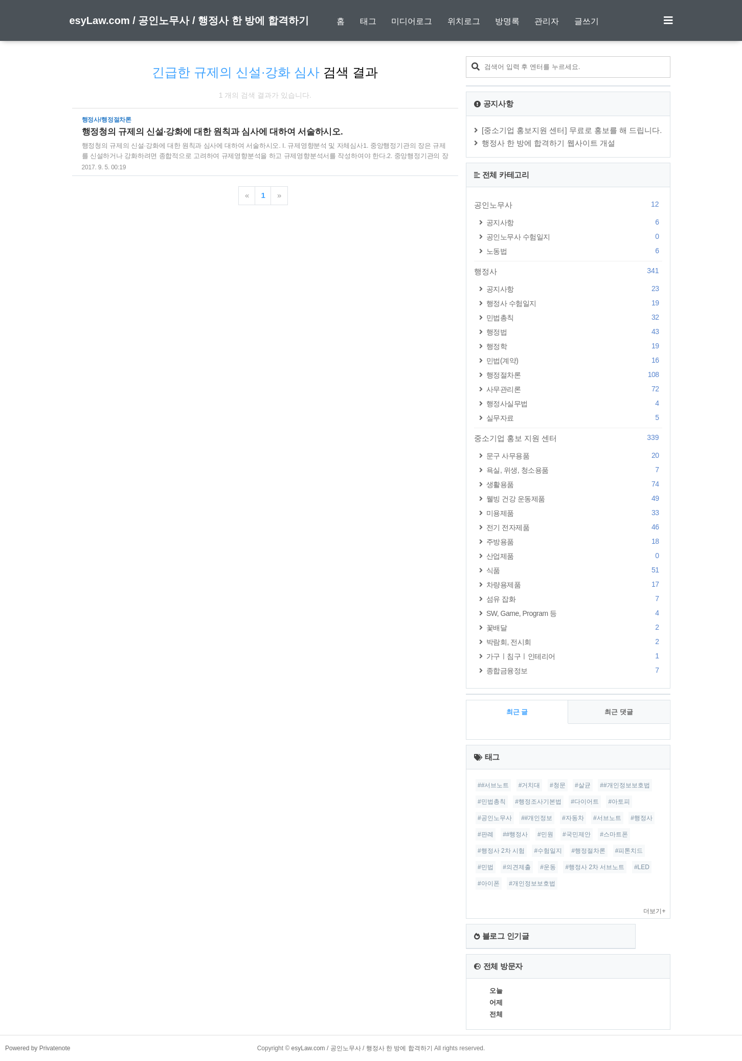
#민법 (485, 867)
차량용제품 (574, 584)
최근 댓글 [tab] (618, 712)
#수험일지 (548, 850)
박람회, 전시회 (574, 641)
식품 (574, 570)
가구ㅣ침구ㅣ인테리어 (574, 656)
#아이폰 (489, 883)
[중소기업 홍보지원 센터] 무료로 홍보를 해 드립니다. (572, 130)
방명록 (507, 21)
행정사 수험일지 (574, 303)
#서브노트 (607, 818)
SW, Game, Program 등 (574, 613)
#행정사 (642, 818)
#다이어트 (585, 801)
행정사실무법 (574, 403)
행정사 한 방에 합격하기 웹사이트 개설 (548, 143)
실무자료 (574, 417)
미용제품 (574, 513)
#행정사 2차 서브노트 (594, 867)
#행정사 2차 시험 (501, 850)
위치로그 (463, 21)
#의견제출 (517, 867)
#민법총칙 (492, 801)
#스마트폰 (614, 834)
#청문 (558, 785)
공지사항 (574, 222)
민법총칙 (574, 317)
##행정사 (515, 834)
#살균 (583, 785)
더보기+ (654, 911)
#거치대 (530, 785)
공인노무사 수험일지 (574, 236)
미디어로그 (411, 21)
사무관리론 (574, 389)
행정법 (574, 331)
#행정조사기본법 (538, 801)
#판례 (485, 834)
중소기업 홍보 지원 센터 (568, 438)
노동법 (574, 251)
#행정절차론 (589, 850)
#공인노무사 (495, 818)
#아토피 (619, 801)
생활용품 (574, 484)
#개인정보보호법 (532, 883)
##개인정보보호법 (624, 785)
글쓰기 (586, 21)
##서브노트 (493, 785)
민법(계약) (574, 360)
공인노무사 (568, 204)
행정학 (574, 346)
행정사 (568, 271)
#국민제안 (577, 834)
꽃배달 (574, 627)
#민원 (545, 834)
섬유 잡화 (574, 598)
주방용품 (574, 541)
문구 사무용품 (574, 455)
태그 (368, 21)
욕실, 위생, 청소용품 (574, 470)
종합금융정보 (574, 670)
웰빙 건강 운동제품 (574, 498)
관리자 (546, 21)
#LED (641, 867)
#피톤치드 (629, 850)
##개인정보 (536, 818)
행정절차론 (574, 374)
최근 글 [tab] (517, 712)
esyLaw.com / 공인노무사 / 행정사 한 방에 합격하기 (189, 20)
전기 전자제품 (574, 527)
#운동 (548, 867)
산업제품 (574, 555)
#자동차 (573, 818)
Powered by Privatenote (37, 1048)
